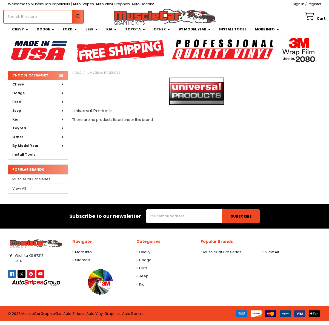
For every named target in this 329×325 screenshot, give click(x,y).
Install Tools (233, 33)
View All (19, 192)
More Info (267, 33)
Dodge (46, 33)
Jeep (91, 33)
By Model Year (195, 33)
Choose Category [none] (30, 78)
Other (162, 33)
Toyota (135, 33)
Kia (111, 33)
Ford (70, 33)
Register (314, 4)
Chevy (20, 33)
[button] (100, 285)
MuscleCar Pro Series (31, 183)
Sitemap (82, 263)
